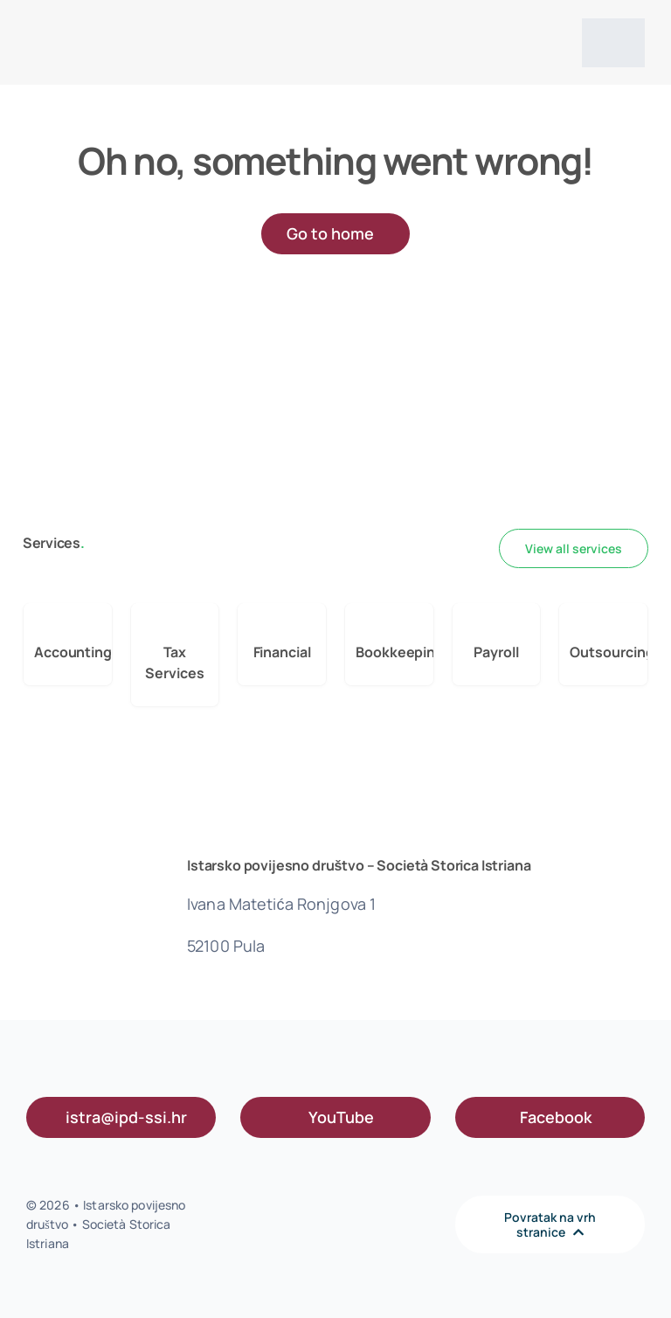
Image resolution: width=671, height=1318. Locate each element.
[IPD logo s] (78, 24)
